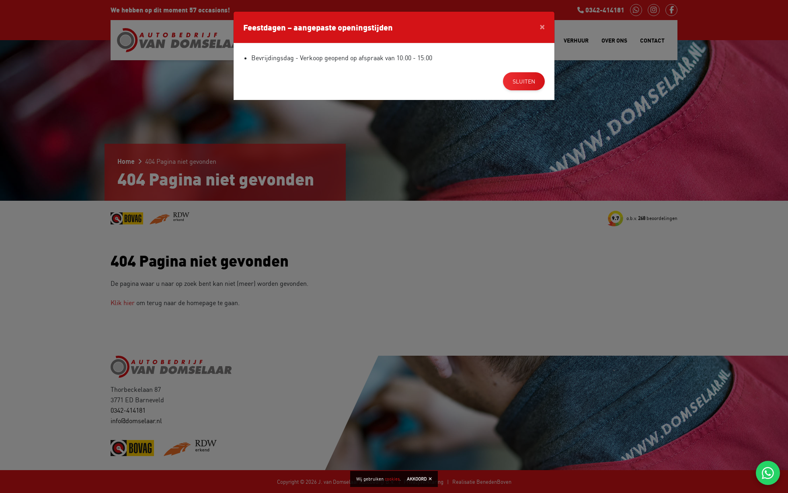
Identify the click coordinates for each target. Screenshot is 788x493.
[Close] (542, 26)
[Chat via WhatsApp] (768, 473)
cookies (392, 479)
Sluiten (524, 81)
